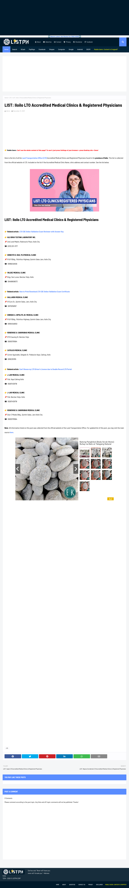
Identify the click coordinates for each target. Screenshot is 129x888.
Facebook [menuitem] (42, 49)
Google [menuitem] (71, 49)
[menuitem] (106, 49)
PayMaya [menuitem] (32, 49)
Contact (57, 42)
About (38, 42)
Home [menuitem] (6, 49)
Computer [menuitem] (61, 49)
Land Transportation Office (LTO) (34, 158)
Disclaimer (77, 42)
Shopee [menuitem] (51, 49)
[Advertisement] (64, 17)
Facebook (89, 42)
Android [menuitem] (80, 49)
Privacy (67, 42)
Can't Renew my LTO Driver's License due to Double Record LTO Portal (45, 369)
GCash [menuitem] (23, 49)
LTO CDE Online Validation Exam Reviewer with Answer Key (41, 231)
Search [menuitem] (14, 49)
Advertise (47, 42)
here (11, 432)
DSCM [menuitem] (88, 49)
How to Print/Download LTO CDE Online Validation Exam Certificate (44, 291)
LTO (10, 97)
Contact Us (81, 884)
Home (6, 97)
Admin (8, 111)
